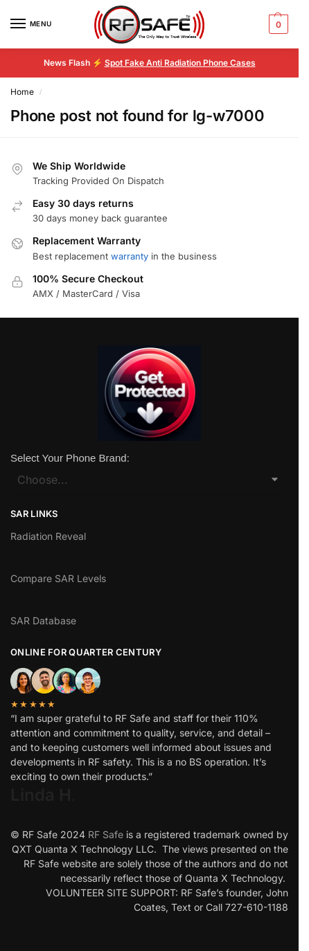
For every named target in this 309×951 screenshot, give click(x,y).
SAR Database (43, 620)
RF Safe (105, 834)
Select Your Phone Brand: (70, 458)
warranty (129, 256)
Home (22, 92)
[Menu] (31, 24)
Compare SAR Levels (58, 578)
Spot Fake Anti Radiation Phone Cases (180, 62)
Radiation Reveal (48, 536)
